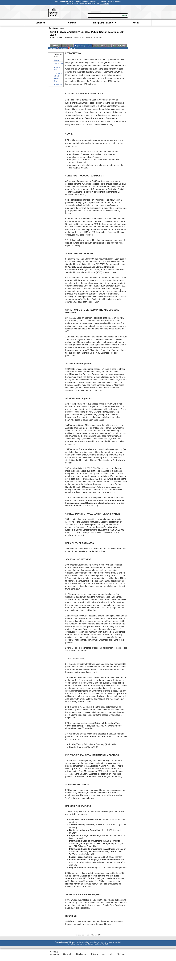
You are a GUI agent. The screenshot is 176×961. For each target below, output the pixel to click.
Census (72, 23)
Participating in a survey (104, 23)
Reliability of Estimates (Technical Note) (58, 77)
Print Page (62, 48)
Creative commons (54, 953)
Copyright (67, 954)
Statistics (40, 23)
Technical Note (57, 69)
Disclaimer (81, 954)
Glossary (57, 60)
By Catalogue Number (56, 28)
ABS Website (104, 4)
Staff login (121, 954)
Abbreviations (58, 64)
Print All (71, 48)
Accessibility (108, 954)
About (135, 23)
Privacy (94, 954)
